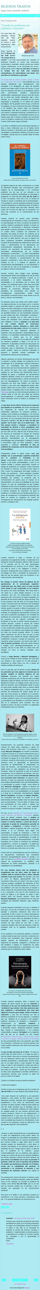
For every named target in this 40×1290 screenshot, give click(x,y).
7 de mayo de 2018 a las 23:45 (24, 1218)
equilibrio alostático (21, 859)
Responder (10, 1244)
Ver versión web (20, 1284)
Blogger (27, 1288)
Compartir (5, 1207)
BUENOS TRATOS (16, 6)
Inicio (19, 1280)
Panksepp (4, 392)
